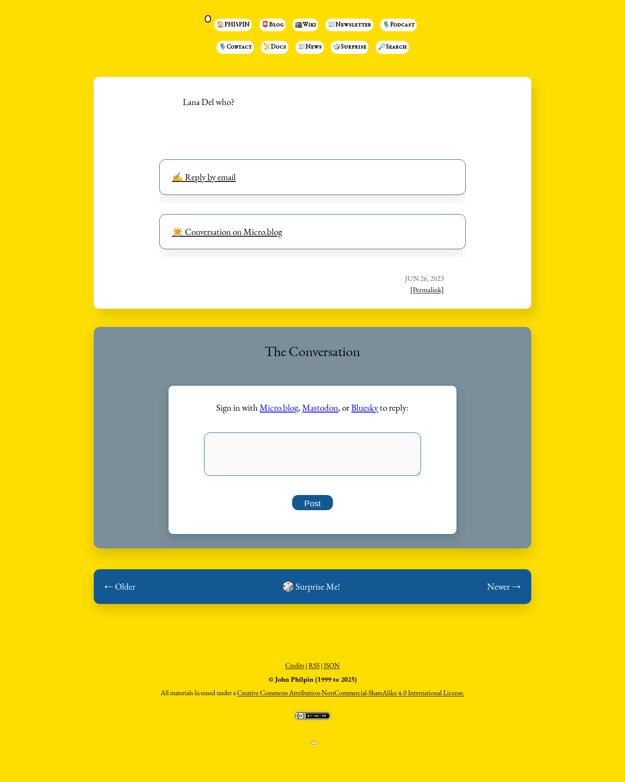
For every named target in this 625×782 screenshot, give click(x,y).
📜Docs (274, 47)
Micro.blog (279, 407)
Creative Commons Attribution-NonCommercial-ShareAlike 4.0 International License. (350, 697)
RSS (314, 670)
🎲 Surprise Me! (311, 591)
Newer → (504, 591)
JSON (332, 670)
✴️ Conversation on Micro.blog (227, 232)
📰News (310, 47)
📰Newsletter (349, 25)
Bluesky (364, 407)
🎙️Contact (235, 47)
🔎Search (392, 47)
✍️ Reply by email (204, 177)
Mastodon (320, 407)
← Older (119, 591)
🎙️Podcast (398, 25)
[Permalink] (427, 289)
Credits (294, 670)
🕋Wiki (305, 25)
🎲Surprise (349, 47)
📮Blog (272, 25)
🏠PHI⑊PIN (233, 25)
